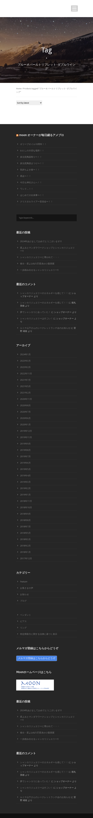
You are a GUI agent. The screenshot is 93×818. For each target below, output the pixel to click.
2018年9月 (25, 514)
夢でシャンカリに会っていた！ (35, 312)
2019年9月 (25, 443)
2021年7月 (25, 380)
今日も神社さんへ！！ (31, 182)
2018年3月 (25, 539)
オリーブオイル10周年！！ (33, 144)
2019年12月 (26, 431)
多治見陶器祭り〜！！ (31, 157)
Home (18, 88)
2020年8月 (25, 405)
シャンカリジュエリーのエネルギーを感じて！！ (44, 293)
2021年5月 (25, 386)
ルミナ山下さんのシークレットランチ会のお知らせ (45, 328)
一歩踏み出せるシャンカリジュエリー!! (39, 270)
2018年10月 (26, 507)
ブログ (23, 601)
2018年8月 (25, 520)
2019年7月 (25, 456)
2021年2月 (25, 392)
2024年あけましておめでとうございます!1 (41, 241)
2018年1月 (25, 552)
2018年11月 (26, 501)
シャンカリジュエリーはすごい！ (36, 318)
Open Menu (74, 8)
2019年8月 (25, 450)
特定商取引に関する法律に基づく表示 (38, 634)
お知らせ (24, 594)
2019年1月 (25, 494)
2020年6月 (25, 418)
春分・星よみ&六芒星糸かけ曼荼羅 (37, 263)
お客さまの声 (26, 588)
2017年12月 (26, 558)
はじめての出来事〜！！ (32, 195)
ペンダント (25, 615)
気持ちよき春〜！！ (30, 169)
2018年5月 (25, 533)
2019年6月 (25, 463)
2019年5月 (25, 469)
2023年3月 (25, 361)
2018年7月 (25, 526)
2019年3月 (25, 482)
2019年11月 (26, 437)
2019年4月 (25, 475)
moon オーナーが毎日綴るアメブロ (41, 135)
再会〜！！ (25, 176)
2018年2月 (25, 545)
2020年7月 (25, 412)
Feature (23, 581)
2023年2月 (25, 367)
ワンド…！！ (26, 189)
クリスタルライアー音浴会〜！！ (36, 201)
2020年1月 (25, 424)
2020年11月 (26, 399)
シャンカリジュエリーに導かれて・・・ (39, 257)
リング (23, 627)
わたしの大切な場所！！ (32, 150)
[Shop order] (29, 102)
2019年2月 (25, 488)
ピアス (23, 621)
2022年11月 (26, 373)
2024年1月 (25, 354)
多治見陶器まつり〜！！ (32, 163)
